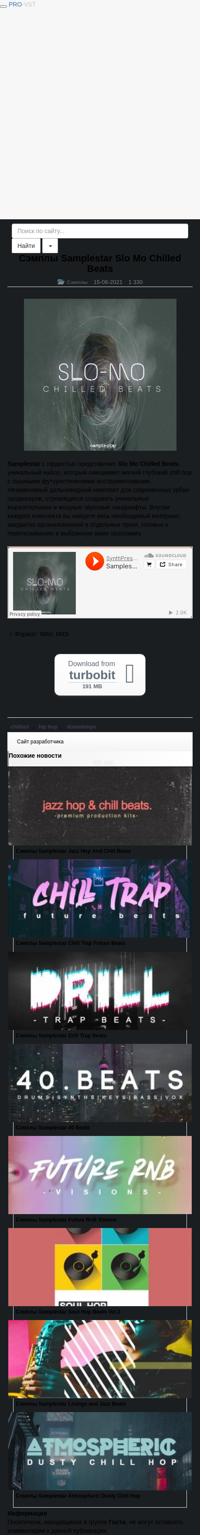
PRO (22, 4)
